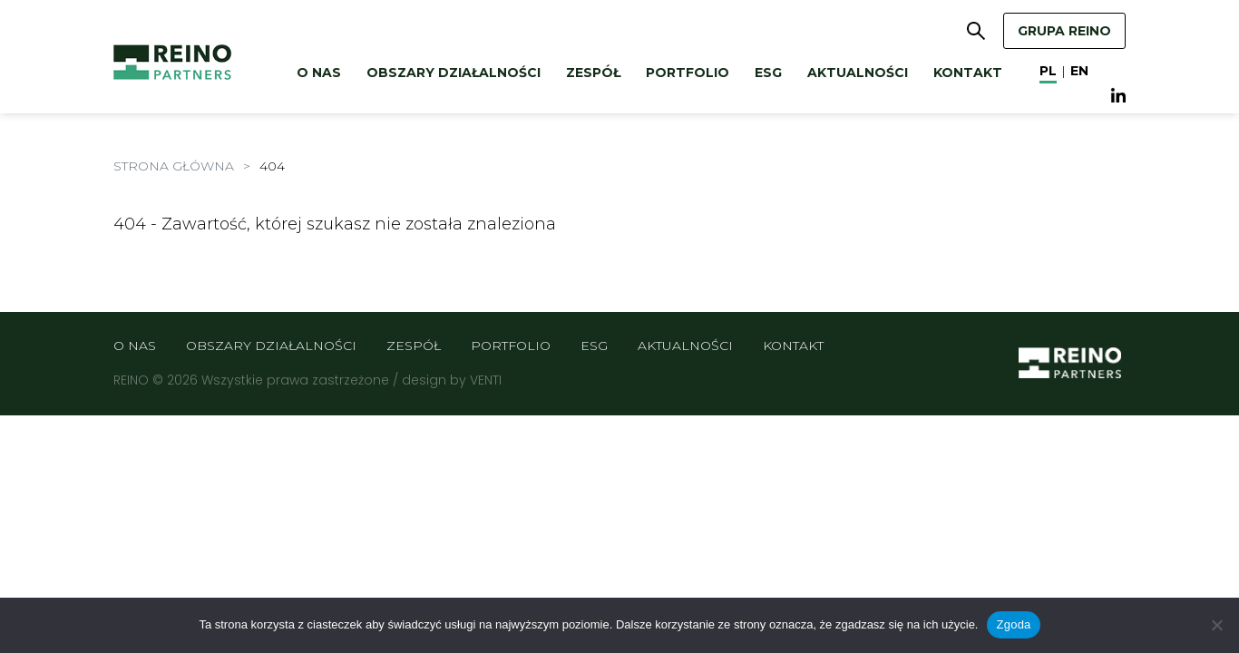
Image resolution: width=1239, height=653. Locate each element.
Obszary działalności (453, 72)
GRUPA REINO (1064, 31)
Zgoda (1013, 624)
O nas (319, 72)
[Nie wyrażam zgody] (1216, 625)
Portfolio (687, 72)
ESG (768, 72)
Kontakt (967, 72)
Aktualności (857, 72)
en (1079, 71)
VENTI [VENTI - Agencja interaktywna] (486, 380)
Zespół (593, 72)
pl (1048, 71)
